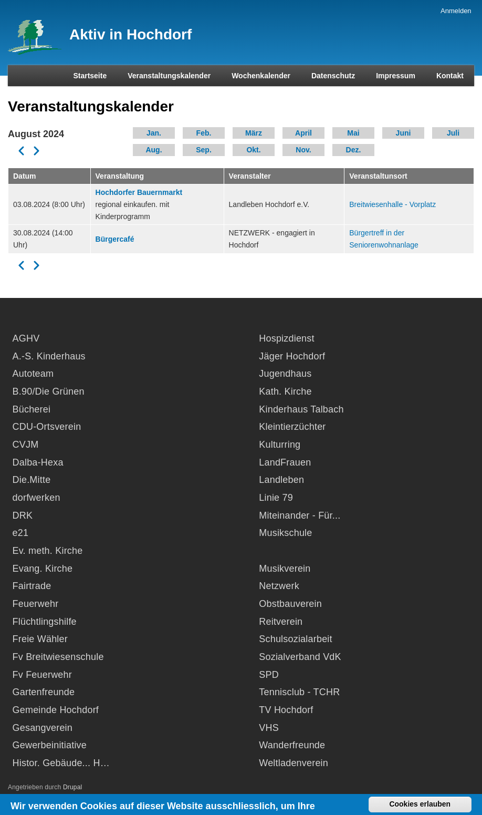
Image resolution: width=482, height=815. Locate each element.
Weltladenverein (293, 763)
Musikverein (284, 568)
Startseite (90, 75)
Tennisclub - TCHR (299, 692)
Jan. (153, 133)
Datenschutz (333, 75)
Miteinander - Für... (299, 515)
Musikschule (285, 533)
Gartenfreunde (44, 692)
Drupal (72, 787)
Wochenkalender (261, 75)
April (303, 133)
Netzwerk (279, 586)
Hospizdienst (286, 338)
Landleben (281, 479)
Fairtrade (32, 586)
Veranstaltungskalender (169, 75)
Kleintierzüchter (292, 426)
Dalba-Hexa (38, 462)
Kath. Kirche (285, 391)
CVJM (26, 444)
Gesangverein (42, 728)
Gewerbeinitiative (50, 745)
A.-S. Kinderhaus (49, 356)
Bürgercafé (115, 239)
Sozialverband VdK (300, 657)
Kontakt (450, 75)
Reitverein (280, 621)
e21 (21, 533)
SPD (269, 674)
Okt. (253, 150)
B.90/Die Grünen (49, 391)
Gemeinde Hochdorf (56, 710)
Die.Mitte (32, 479)
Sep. (204, 150)
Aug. (153, 150)
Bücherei (32, 409)
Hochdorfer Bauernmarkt (139, 192)
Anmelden (456, 11)
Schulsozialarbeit (295, 639)
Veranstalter (250, 176)
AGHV (26, 338)
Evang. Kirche (43, 568)
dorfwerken (36, 497)
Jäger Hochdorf (292, 356)
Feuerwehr (36, 604)
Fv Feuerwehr (42, 674)
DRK (23, 515)
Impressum (395, 75)
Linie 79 (276, 497)
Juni (403, 133)
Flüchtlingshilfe (45, 621)
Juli (453, 133)
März (253, 133)
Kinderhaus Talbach (301, 409)
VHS (269, 728)
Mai (353, 133)
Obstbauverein (290, 604)
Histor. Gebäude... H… (61, 763)
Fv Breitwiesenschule (58, 657)
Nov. (303, 150)
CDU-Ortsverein (47, 426)
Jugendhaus (285, 373)
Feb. (204, 133)
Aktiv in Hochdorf (130, 34)
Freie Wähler (40, 639)
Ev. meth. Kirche (48, 550)
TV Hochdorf (286, 710)
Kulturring (279, 444)
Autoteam (33, 373)
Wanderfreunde (292, 745)
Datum (24, 176)
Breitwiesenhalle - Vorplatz (392, 204)
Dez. (353, 150)
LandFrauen (285, 462)
